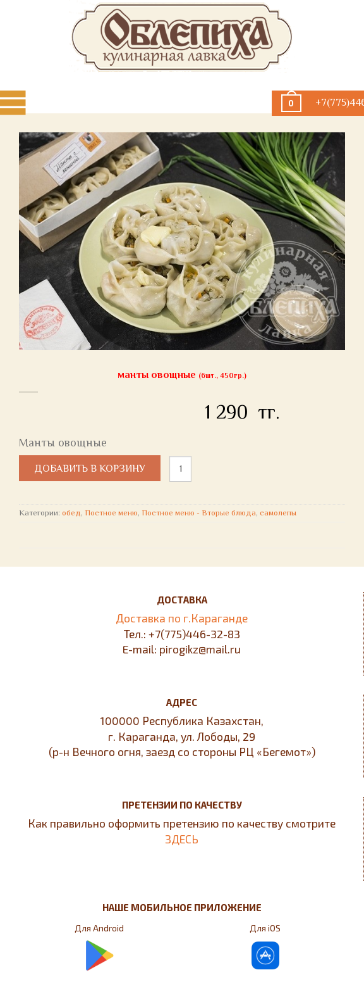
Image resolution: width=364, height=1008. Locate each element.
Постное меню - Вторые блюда (199, 512)
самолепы (278, 512)
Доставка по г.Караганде (182, 618)
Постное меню (111, 512)
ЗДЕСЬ (181, 839)
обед (71, 512)
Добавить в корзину (89, 468)
